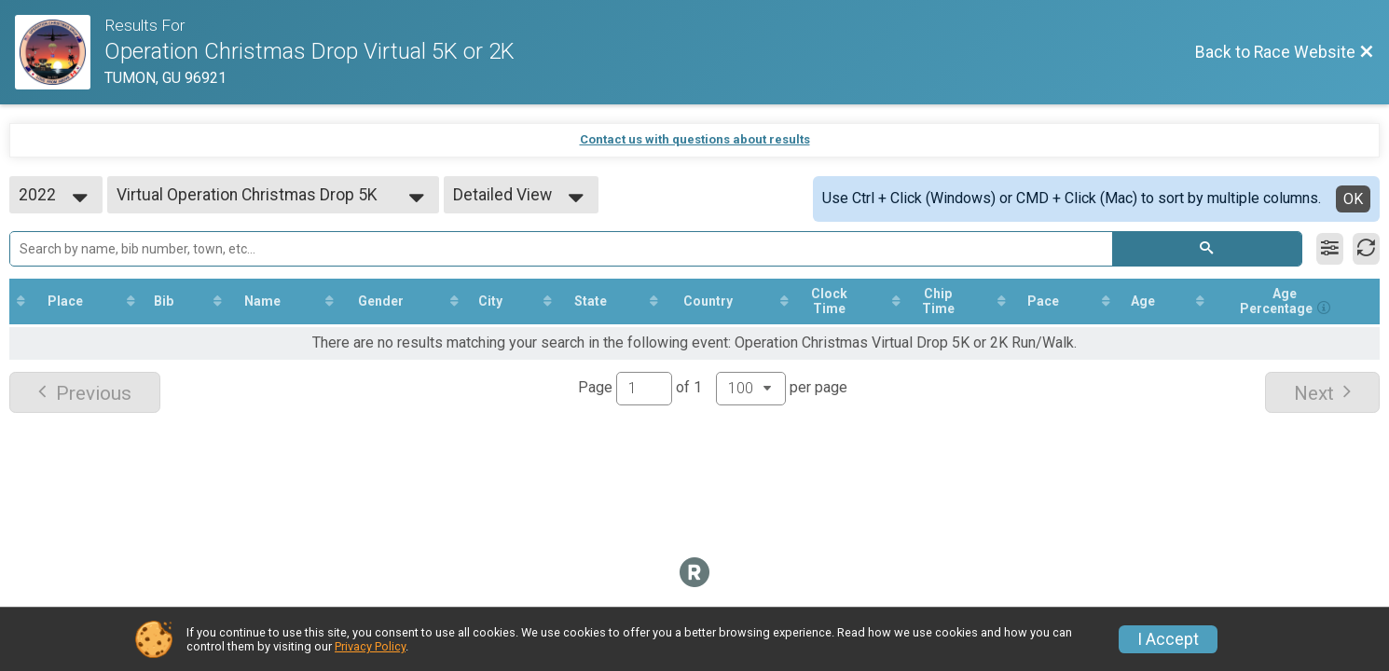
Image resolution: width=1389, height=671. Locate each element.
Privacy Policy (370, 646)
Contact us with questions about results (695, 139)
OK (1353, 199)
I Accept (1168, 639)
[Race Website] (59, 52)
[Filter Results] (1329, 249)
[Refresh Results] (1366, 249)
